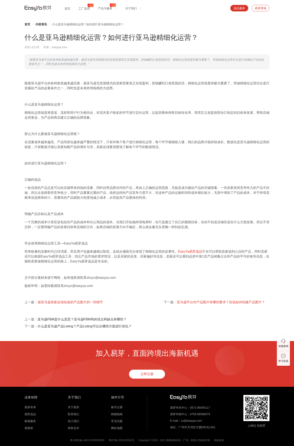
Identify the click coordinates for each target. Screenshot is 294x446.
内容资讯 (41, 24)
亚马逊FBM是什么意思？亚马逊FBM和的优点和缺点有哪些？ (82, 319)
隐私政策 (219, 440)
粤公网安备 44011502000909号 (87, 440)
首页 (27, 24)
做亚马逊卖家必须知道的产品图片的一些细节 (70, 302)
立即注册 (147, 374)
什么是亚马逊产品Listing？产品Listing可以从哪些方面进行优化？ (85, 326)
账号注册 (116, 407)
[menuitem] (67, 8)
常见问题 (116, 421)
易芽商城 (260, 8)
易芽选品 (30, 414)
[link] (27, 24)
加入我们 (73, 421)
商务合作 (73, 428)
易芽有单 (30, 407)
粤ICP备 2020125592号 (121, 440)
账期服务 (30, 421)
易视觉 (28, 428)
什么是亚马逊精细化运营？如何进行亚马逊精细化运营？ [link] (88, 24)
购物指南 (116, 414)
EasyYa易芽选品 (190, 251)
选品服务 (239, 8)
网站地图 (116, 428)
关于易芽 (73, 407)
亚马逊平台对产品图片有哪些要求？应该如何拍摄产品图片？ (221, 302)
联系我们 (73, 414)
